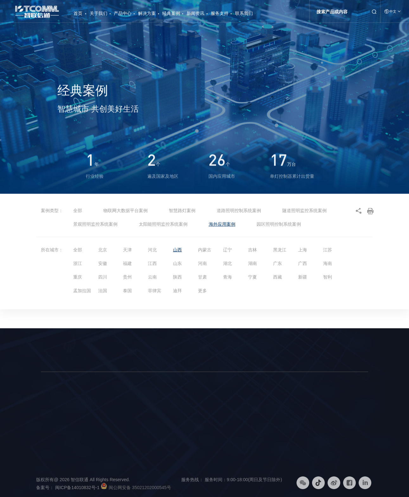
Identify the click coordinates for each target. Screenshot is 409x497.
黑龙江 (279, 249)
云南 (152, 277)
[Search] (340, 11)
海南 (327, 263)
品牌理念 (49, 414)
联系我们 (244, 13)
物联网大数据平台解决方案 (175, 423)
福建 (127, 263)
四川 (102, 277)
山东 (177, 263)
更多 (202, 290)
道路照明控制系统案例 (239, 210)
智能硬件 (96, 414)
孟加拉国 (82, 290)
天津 (127, 249)
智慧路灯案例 (182, 210)
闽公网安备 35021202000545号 (140, 487)
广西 (302, 263)
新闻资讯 (195, 13)
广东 (277, 263)
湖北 (227, 263)
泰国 (127, 290)
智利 (327, 277)
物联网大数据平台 (104, 423)
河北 (152, 249)
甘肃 (202, 277)
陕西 (177, 277)
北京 (102, 249)
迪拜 (177, 290)
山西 (177, 249)
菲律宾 (154, 290)
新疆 (302, 277)
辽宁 (227, 249)
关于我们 (98, 13)
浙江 (77, 263)
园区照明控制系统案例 (279, 224)
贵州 (127, 277)
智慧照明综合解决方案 (170, 414)
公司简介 (49, 404)
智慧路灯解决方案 (166, 404)
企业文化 (49, 423)
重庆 (77, 277)
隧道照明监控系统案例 (304, 210)
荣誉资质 (49, 450)
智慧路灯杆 (98, 404)
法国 (102, 290)
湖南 (252, 263)
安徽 (102, 263)
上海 (302, 249)
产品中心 (122, 13)
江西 (152, 263)
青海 (227, 277)
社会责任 (49, 441)
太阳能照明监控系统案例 (163, 224)
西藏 (277, 277)
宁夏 (252, 277)
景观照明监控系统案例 (95, 224)
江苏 (327, 249)
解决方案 (147, 13)
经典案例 (171, 13)
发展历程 (49, 432)
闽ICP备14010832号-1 (81, 487)
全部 (77, 210)
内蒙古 (204, 249)
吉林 (252, 249)
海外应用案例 (222, 224)
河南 (202, 263)
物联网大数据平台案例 (125, 210)
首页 (77, 11)
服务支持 (219, 13)
